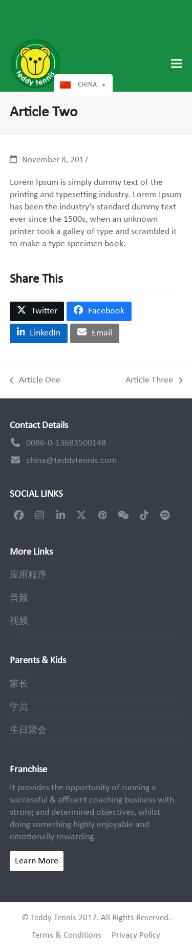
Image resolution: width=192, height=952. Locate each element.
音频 (19, 598)
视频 (19, 621)
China (87, 85)
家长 (19, 684)
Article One (35, 381)
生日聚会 (28, 730)
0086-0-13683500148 (66, 443)
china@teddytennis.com (71, 461)
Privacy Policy (136, 936)
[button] (176, 63)
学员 (19, 707)
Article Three (153, 381)
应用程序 (28, 575)
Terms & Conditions (66, 936)
